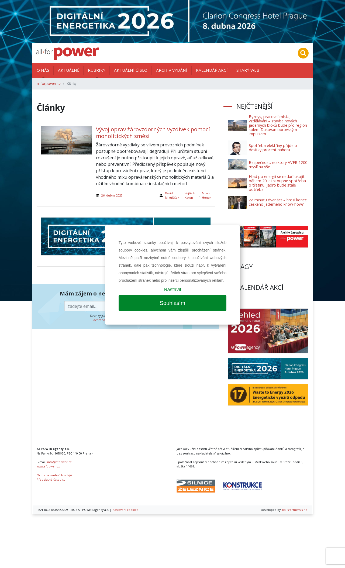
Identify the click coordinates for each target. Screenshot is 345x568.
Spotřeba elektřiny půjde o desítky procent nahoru (273, 147)
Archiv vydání (171, 70)
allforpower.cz (49, 83)
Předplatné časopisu (51, 479)
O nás (43, 70)
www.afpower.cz (48, 466)
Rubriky (96, 70)
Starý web (247, 70)
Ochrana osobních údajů (54, 475)
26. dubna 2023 (112, 195)
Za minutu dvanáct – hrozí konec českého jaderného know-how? (278, 202)
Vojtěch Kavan (190, 195)
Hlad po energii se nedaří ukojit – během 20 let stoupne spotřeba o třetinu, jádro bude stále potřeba (278, 183)
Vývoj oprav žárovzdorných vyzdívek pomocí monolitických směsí (153, 132)
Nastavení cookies (125, 510)
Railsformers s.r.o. (295, 510)
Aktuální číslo (130, 70)
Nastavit (172, 289)
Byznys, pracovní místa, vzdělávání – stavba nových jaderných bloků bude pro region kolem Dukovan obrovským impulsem (278, 125)
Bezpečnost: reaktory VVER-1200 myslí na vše (278, 164)
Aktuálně (68, 70)
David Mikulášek (172, 195)
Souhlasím (172, 303)
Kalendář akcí (212, 70)
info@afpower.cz (59, 462)
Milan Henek (206, 195)
